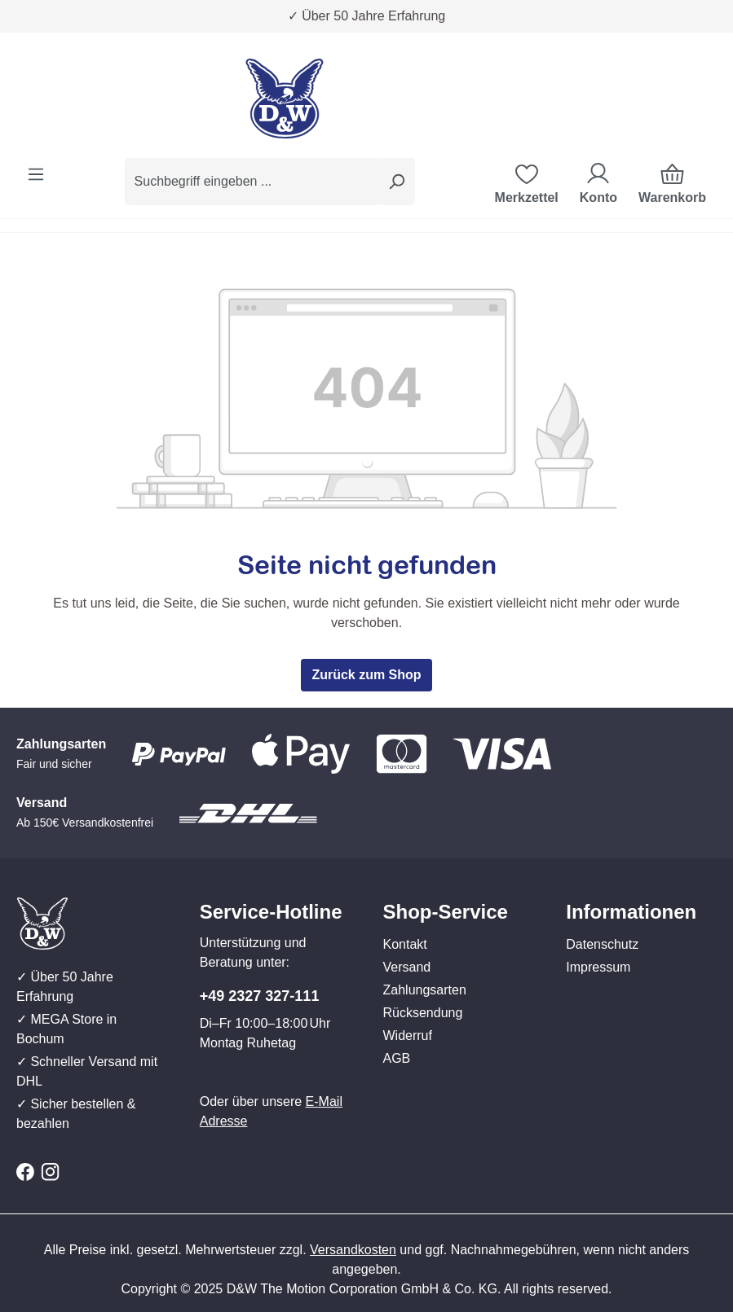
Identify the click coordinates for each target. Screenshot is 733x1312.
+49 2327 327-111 (260, 996)
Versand (407, 967)
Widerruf (407, 1035)
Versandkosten (353, 1250)
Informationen (631, 912)
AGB (397, 1058)
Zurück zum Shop (366, 675)
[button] (458, 895)
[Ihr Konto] (598, 181)
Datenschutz (602, 944)
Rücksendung (423, 1013)
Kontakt (405, 944)
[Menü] (35, 174)
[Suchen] (396, 181)
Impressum (598, 967)
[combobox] (251, 181)
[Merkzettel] (526, 181)
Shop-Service (445, 912)
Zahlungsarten (424, 990)
